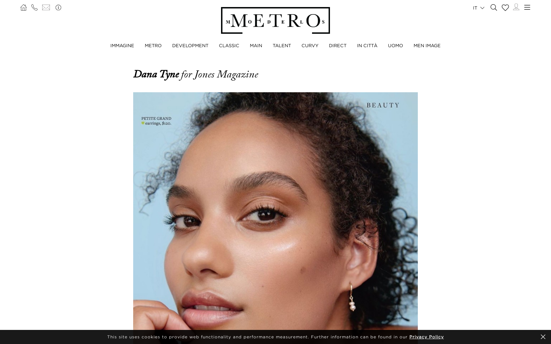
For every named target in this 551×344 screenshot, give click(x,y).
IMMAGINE (122, 45)
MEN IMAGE (427, 45)
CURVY (310, 45)
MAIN (256, 45)
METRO (153, 45)
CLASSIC (229, 45)
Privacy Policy (426, 336)
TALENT (282, 45)
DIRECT (337, 45)
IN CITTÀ (367, 45)
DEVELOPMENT (190, 45)
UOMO (395, 45)
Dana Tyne (157, 74)
